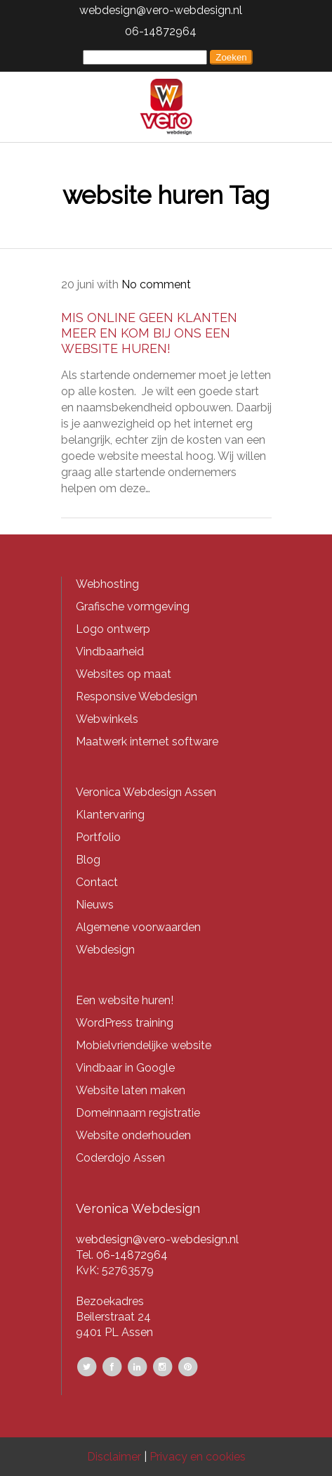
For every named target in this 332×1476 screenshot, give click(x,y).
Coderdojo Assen (120, 1157)
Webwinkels (107, 719)
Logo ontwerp (113, 629)
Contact (97, 882)
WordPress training (124, 1022)
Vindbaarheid (110, 651)
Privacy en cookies (198, 1456)
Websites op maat (123, 674)
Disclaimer (114, 1456)
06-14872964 (161, 31)
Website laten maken (130, 1090)
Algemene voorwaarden (138, 927)
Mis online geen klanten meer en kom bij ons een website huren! (149, 333)
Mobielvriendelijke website (143, 1045)
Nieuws (95, 904)
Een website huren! (124, 1000)
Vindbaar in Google (125, 1067)
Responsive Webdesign (136, 696)
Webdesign (105, 949)
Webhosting (107, 584)
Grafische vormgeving (133, 606)
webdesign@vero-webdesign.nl (160, 10)
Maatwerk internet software (147, 741)
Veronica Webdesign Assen (146, 792)
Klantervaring (110, 814)
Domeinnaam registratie (138, 1112)
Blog (88, 859)
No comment (156, 284)
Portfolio (98, 837)
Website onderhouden (133, 1135)
